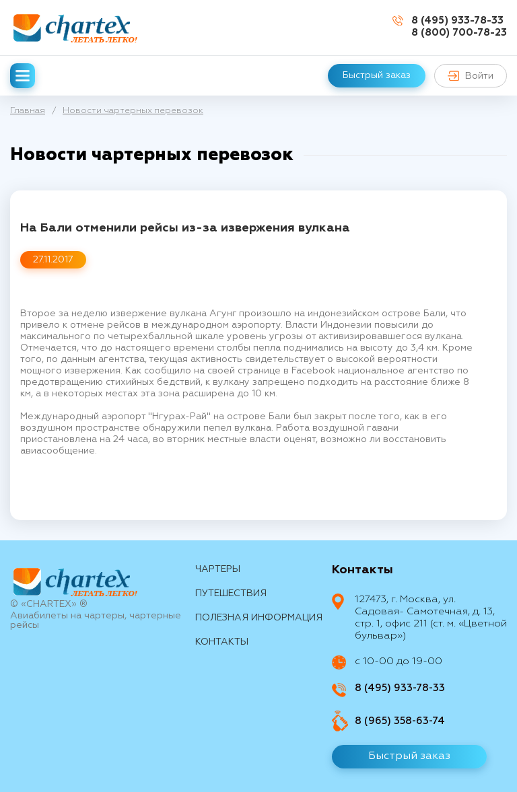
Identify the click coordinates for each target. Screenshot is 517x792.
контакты (221, 642)
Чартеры (217, 569)
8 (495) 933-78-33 (457, 20)
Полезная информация (258, 617)
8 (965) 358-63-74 (400, 721)
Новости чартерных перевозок (133, 110)
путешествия (231, 593)
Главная (27, 110)
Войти (470, 76)
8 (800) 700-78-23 (459, 33)
